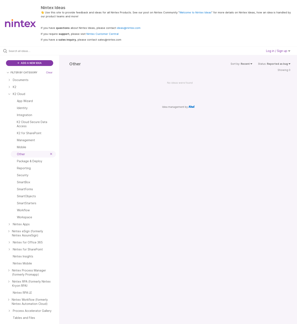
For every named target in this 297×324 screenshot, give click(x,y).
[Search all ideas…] (35, 50)
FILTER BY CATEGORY (22, 72)
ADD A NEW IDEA (29, 63)
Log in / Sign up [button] (278, 51)
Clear (49, 72)
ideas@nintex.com (128, 27)
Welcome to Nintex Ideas (195, 12)
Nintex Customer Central (102, 33)
